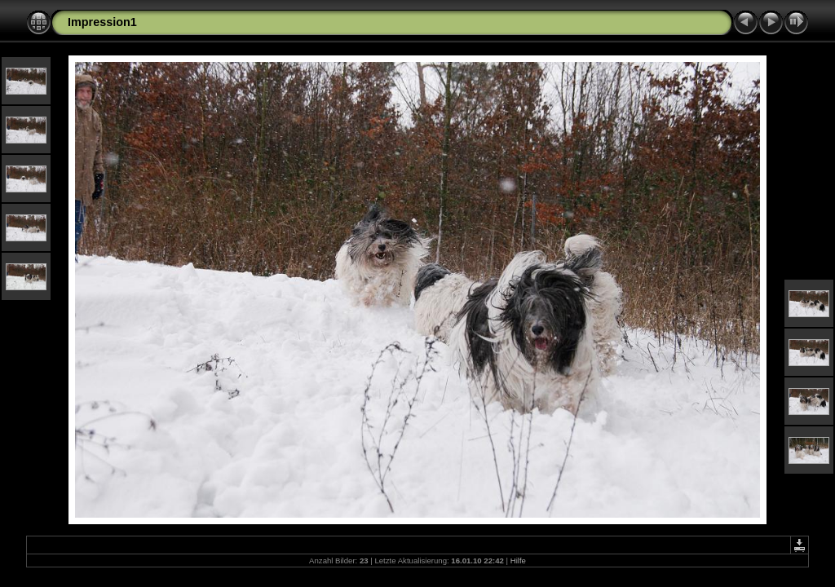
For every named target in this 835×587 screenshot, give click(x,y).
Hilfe (518, 560)
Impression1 (102, 22)
